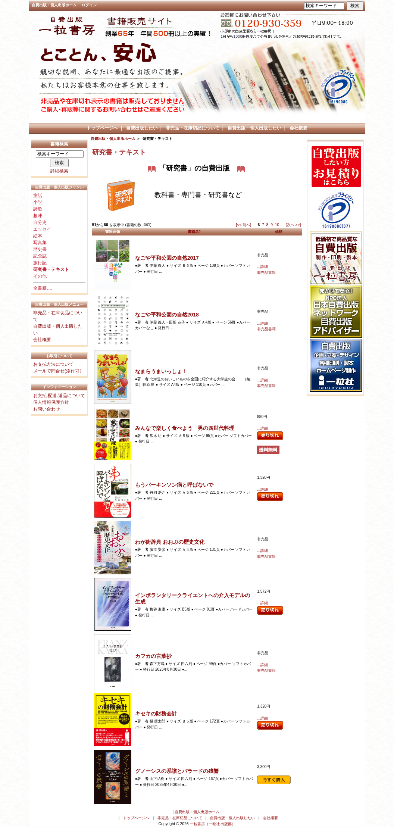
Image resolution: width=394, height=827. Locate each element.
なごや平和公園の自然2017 (167, 258)
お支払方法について (53, 364)
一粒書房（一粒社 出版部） (213, 824)
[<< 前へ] (243, 225)
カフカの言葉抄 (153, 656)
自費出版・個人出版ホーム (54, 5)
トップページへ (102, 128)
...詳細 (262, 267)
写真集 (40, 242)
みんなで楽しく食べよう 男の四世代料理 (184, 428)
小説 (37, 202)
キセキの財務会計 (156, 714)
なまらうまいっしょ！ (161, 371)
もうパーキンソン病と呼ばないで (174, 485)
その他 (40, 276)
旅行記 (40, 262)
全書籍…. (42, 288)
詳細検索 (59, 171)
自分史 (40, 222)
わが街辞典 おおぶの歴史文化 (169, 542)
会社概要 (298, 128)
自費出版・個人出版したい (254, 128)
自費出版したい (141, 128)
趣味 (37, 215)
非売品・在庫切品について (192, 128)
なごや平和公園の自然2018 (167, 315)
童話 (37, 195)
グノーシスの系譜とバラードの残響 (177, 771)
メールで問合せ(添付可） (58, 371)
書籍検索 (59, 144)
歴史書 (40, 249)
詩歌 (37, 209)
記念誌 (40, 256)
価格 (278, 232)
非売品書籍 (266, 273)
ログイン (89, 5)
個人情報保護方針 (51, 402)
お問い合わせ (46, 409)
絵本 (37, 235)
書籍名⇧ (194, 232)
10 (277, 225)
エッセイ (42, 229)
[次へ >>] (293, 225)
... (255, 225)
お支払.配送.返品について (59, 395)
